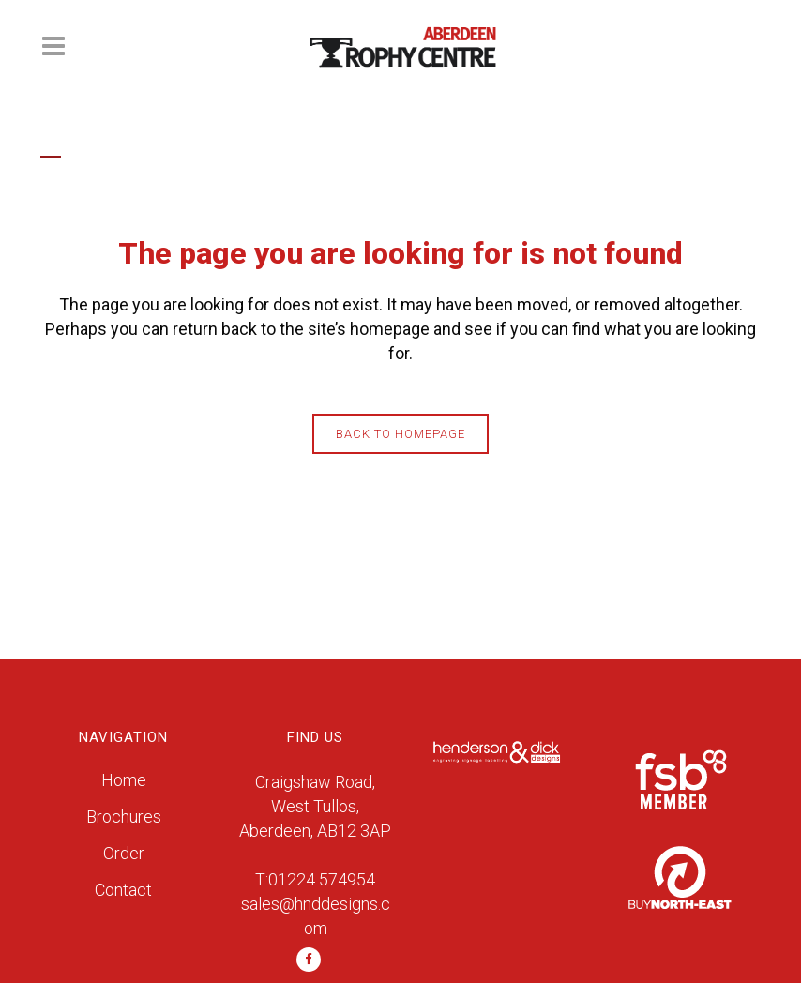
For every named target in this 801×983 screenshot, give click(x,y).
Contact (123, 890)
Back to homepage (400, 434)
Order (123, 853)
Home (123, 780)
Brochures (123, 816)
